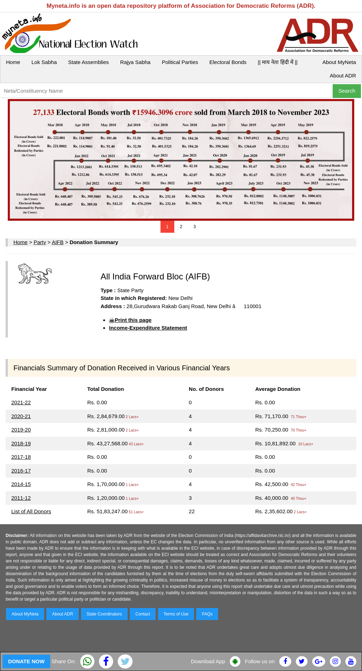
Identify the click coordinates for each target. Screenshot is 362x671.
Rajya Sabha (135, 62)
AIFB (57, 242)
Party (40, 242)
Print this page (133, 320)
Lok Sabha (44, 62)
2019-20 (21, 430)
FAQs (207, 614)
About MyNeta (339, 62)
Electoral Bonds (227, 62)
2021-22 (21, 402)
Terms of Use (176, 614)
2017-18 (21, 457)
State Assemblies (88, 62)
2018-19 (21, 443)
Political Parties (180, 62)
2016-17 (21, 471)
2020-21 (21, 416)
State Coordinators (104, 614)
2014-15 (21, 484)
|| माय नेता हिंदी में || (277, 62)
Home (13, 62)
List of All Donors (31, 511)
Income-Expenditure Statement (148, 328)
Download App (208, 661)
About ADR (343, 76)
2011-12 (21, 498)
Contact (142, 614)
